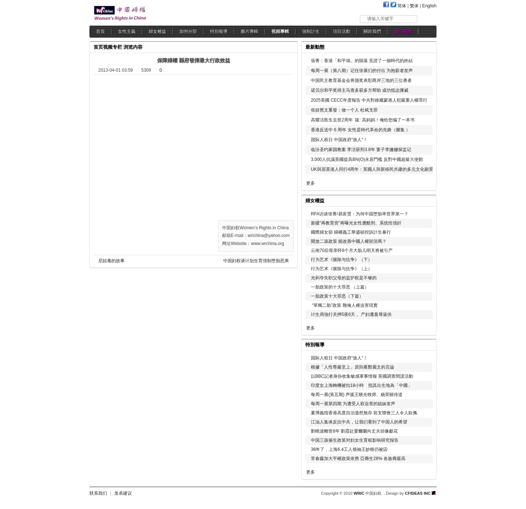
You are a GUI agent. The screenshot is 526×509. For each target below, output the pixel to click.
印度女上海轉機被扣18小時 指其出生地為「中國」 (361, 385)
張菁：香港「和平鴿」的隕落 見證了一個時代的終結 (362, 60)
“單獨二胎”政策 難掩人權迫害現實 (344, 305)
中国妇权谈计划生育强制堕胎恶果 (256, 260)
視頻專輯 (280, 31)
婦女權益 (157, 31)
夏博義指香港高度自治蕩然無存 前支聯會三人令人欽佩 (364, 412)
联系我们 (98, 493)
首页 (98, 47)
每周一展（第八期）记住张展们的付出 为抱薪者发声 (362, 70)
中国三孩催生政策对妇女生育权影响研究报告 (355, 440)
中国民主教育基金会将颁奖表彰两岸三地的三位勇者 (361, 80)
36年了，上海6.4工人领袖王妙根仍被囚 (349, 449)
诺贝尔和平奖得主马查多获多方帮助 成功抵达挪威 (359, 90)
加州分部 (188, 31)
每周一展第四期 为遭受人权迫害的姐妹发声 (353, 403)
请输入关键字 (380, 18)
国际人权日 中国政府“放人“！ (339, 139)
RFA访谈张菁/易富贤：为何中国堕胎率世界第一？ (359, 213)
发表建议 (123, 493)
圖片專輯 (249, 31)
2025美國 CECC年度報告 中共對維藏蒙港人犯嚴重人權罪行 (369, 100)
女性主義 (127, 31)
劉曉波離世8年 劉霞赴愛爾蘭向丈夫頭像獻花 (354, 431)
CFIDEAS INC (420, 493)
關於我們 (372, 31)
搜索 (427, 18)
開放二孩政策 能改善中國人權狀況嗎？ (348, 241)
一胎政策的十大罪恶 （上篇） (340, 287)
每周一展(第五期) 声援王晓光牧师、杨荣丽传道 (357, 394)
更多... (425, 200)
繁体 (414, 5)
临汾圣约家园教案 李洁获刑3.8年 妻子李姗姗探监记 (361, 149)
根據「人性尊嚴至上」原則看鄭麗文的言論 (352, 367)
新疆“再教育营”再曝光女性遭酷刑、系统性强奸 (356, 223)
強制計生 (311, 31)
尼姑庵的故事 (111, 260)
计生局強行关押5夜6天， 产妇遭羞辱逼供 (351, 314)
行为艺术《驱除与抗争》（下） (341, 259)
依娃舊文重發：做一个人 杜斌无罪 (344, 110)
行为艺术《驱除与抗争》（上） (341, 268)
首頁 (100, 31)
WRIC (359, 493)
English (429, 5)
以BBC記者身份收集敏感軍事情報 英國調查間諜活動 (362, 376)
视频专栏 (112, 47)
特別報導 (219, 31)
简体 (401, 5)
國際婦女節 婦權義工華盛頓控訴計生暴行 (351, 232)
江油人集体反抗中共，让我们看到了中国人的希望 (359, 422)
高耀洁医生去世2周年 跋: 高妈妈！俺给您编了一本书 (363, 119)
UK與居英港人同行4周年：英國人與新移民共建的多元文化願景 (372, 169)
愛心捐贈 (403, 31)
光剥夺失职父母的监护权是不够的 (344, 277)
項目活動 (341, 31)
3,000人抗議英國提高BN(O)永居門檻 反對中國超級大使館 (367, 159)
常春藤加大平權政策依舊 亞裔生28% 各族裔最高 (358, 458)
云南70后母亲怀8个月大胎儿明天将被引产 (352, 250)
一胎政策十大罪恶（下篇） (337, 296)
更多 (310, 183)
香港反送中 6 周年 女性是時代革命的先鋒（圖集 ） (360, 129)
